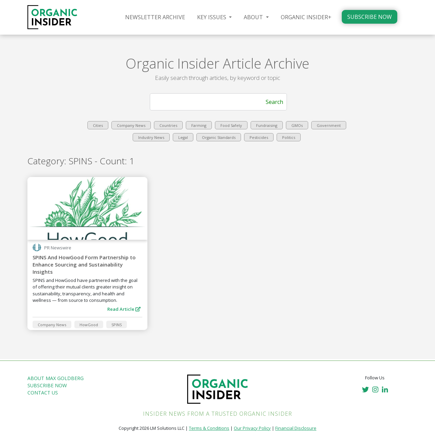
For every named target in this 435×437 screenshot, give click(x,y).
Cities (98, 125)
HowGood (89, 324)
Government (329, 125)
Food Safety (231, 125)
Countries (168, 125)
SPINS (116, 324)
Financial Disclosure (295, 428)
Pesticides (259, 137)
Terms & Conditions (209, 428)
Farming (198, 125)
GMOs (297, 125)
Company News (131, 125)
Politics (288, 137)
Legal (183, 137)
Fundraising (266, 125)
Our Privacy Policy (252, 428)
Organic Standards (218, 137)
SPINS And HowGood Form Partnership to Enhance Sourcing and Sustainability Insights (84, 264)
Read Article (124, 309)
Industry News (151, 137)
